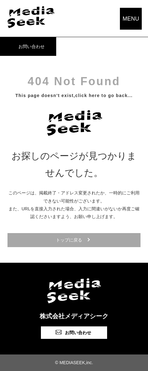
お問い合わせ (31, 46)
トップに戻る (69, 239)
